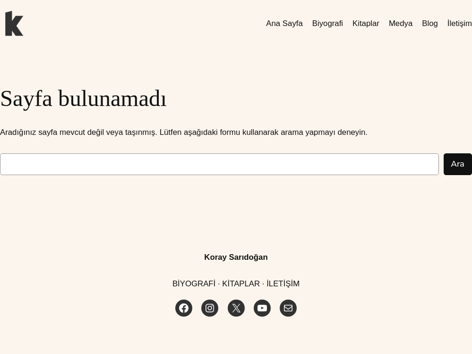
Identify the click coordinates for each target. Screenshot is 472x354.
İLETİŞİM (283, 283)
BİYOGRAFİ (193, 283)
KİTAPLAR (241, 283)
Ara (457, 163)
